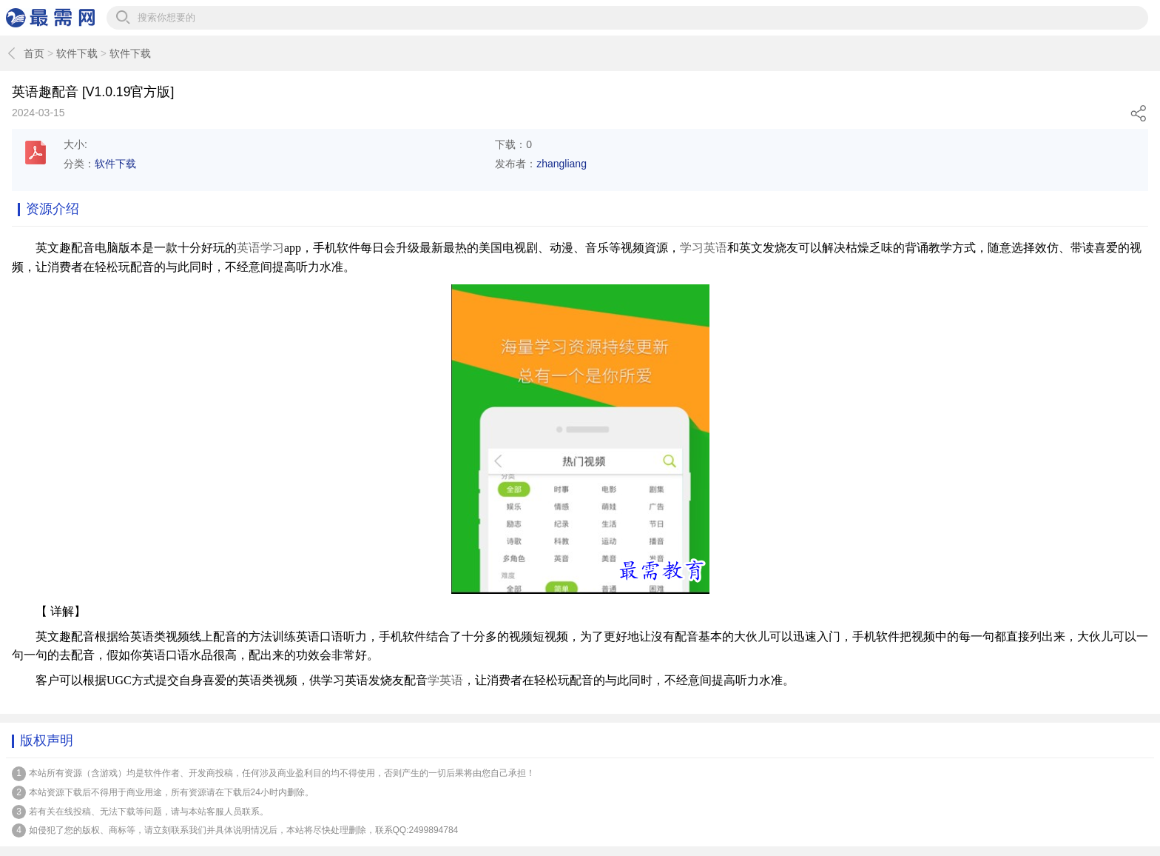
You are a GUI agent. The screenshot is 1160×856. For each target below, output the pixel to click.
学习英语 (703, 247)
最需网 (50, 18)
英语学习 (260, 247)
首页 (34, 53)
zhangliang (561, 164)
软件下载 (77, 53)
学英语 (445, 680)
